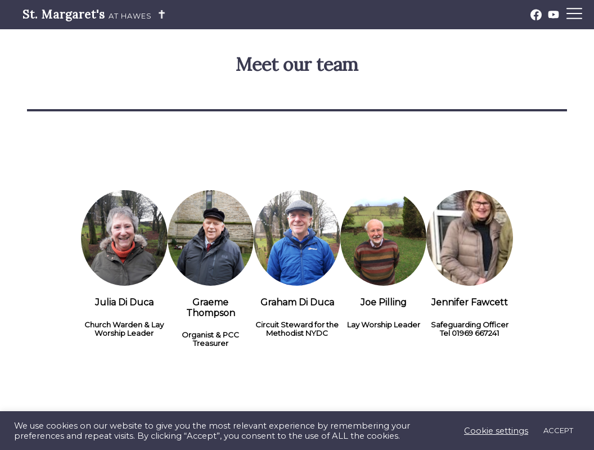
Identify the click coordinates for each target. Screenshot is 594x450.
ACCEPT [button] (558, 430)
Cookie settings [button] (496, 431)
